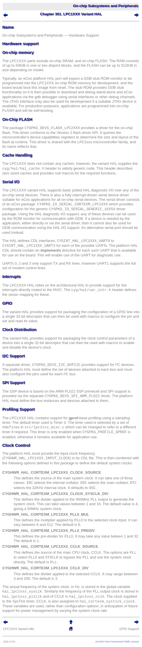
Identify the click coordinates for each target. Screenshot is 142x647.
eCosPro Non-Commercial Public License (117, 641)
